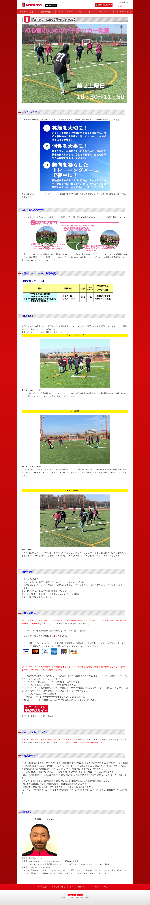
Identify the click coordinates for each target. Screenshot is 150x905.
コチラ (69, 631)
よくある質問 (42, 887)
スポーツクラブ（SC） (123, 12)
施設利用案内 (46, 12)
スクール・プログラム (65, 12)
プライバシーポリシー (102, 887)
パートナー (104, 12)
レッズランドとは (26, 12)
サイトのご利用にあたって (80, 887)
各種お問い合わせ (125, 2)
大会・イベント (84, 12)
